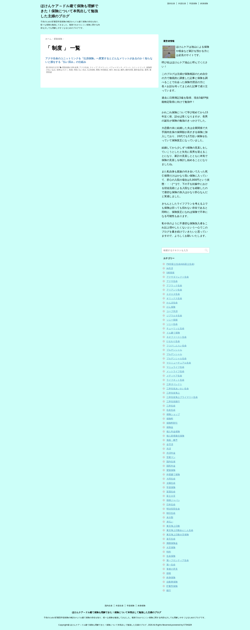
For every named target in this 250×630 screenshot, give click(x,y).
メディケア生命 (174, 375)
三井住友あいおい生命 (177, 388)
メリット (127, 67)
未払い (169, 521)
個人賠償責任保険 (175, 435)
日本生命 (170, 504)
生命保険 (170, 556)
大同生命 (170, 478)
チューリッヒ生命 (175, 328)
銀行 (168, 590)
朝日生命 (170, 513)
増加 (76, 70)
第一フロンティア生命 (177, 560)
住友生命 (170, 410)
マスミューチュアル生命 (178, 362)
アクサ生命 (84, 67)
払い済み (82, 70)
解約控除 (129, 70)
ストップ (93, 67)
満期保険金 (172, 543)
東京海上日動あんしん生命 (179, 530)
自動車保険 (172, 581)
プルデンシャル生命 (176, 358)
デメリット (103, 67)
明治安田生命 (173, 508)
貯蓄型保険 (172, 586)
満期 (98, 70)
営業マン (170, 457)
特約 (168, 551)
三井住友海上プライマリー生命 (182, 397)
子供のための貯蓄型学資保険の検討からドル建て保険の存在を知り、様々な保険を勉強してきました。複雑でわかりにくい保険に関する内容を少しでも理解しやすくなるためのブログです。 (125, 617)
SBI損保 (170, 272)
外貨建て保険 (173, 474)
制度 (71, 70)
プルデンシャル (174, 349)
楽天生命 (170, 538)
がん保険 (170, 307)
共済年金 (170, 453)
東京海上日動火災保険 (177, 534)
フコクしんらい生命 (176, 345)
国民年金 (170, 465)
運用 (146, 70)
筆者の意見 (172, 568)
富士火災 (170, 495)
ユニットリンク (138, 67)
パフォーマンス (115, 67)
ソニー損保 (172, 319)
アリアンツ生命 (174, 289)
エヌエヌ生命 (173, 294)
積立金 (117, 70)
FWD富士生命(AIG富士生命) (180, 264)
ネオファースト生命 (176, 337)
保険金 (169, 427)
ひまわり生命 (173, 341)
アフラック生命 (174, 285)
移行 (111, 70)
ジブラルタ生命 (174, 315)
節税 (168, 573)
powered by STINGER (182, 625)
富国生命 (170, 491)
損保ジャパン (173, 500)
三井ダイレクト (174, 384)
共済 (168, 448)
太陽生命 (170, 483)
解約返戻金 (139, 70)
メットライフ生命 (175, 371)
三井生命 (170, 405)
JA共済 (169, 268)
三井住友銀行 (173, 401)
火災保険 (170, 547)
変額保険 (66, 67)
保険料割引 (172, 422)
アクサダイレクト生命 (177, 276)
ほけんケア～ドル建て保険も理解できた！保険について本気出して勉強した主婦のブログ (69, 11)
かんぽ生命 (172, 302)
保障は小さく (62, 70)
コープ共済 (172, 311)
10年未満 (74, 67)
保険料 (169, 418)
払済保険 (91, 70)
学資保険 (193, 3)
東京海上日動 (173, 526)
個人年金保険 (173, 431)
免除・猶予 (172, 440)
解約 (123, 70)
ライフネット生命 (175, 380)
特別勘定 (104, 70)
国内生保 (171, 3)
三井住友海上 (173, 392)
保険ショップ (173, 414)
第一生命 (170, 564)
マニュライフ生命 (175, 367)
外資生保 (182, 3)
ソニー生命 (172, 324)
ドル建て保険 (173, 332)
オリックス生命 (174, 298)
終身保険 (204, 3)
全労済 (169, 444)
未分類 (169, 517)
